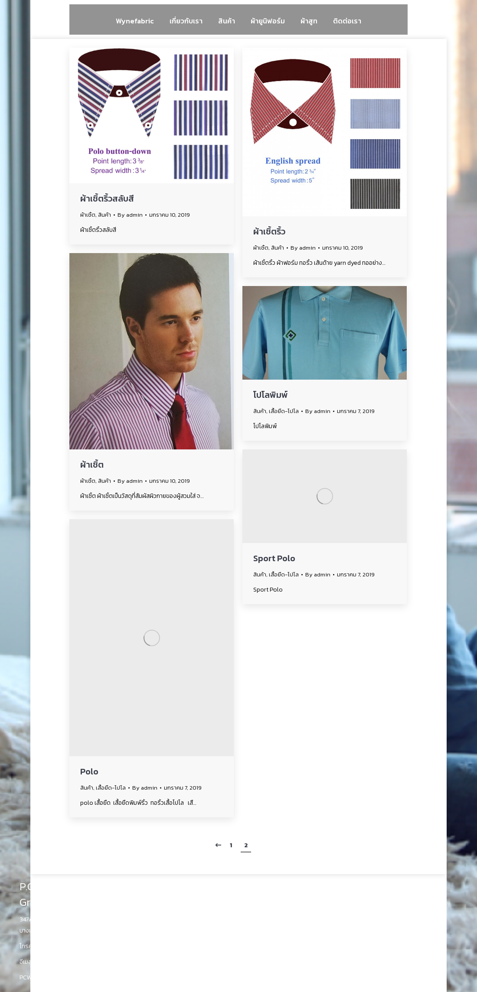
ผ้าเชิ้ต (87, 215)
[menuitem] (135, 20)
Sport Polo (274, 558)
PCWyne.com (37, 977)
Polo (89, 771)
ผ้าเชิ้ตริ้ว (269, 231)
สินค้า (104, 215)
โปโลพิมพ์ (270, 394)
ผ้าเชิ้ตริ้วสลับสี (107, 198)
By (130, 215)
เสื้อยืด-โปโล (284, 411)
